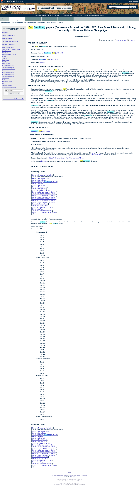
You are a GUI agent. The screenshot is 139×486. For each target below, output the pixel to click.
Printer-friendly (122, 40)
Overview (5, 32)
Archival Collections (30, 22)
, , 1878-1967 (48, 59)
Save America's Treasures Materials (11, 49)
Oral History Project (7, 81)
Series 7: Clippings (38, 185)
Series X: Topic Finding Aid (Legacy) (44, 212)
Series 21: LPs (37, 209)
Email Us (132, 40)
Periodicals (5, 52)
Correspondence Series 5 (8, 72)
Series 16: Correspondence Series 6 (44, 200)
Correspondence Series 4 (8, 70)
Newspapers (5, 60)
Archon (68, 483)
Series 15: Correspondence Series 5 (44, 199)
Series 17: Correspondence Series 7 (44, 202)
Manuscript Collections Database (54, 8)
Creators (49, 19)
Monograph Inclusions (7, 47)
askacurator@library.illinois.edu (94, 15)
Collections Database (17, 22)
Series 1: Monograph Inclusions (42, 175)
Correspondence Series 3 (8, 69)
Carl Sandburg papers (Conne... (47, 22)
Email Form (72, 476)
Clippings (4, 58)
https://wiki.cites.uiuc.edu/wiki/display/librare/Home (66, 158)
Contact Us (135, 1)
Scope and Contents (8, 35)
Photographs (5, 79)
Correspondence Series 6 (8, 74)
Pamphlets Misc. (6, 51)
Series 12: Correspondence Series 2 (44, 194)
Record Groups (65, 19)
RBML (8, 22)
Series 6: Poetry (37, 183)
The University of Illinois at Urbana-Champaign (74, 484)
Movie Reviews (6, 63)
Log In (130, 1)
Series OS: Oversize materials (42, 211)
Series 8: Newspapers (39, 187)
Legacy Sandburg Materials (9, 54)
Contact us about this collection (13, 99)
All (32, 214)
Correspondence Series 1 (8, 65)
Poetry (4, 56)
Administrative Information (10, 41)
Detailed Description (8, 44)
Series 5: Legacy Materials (44, 182)
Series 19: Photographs (40, 205)
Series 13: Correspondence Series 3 (44, 195)
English (42, 62)
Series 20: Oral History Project (42, 207)
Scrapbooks (5, 61)
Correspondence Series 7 (8, 76)
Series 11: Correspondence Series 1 (44, 192)
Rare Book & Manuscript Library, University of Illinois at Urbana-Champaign (69, 475)
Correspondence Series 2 (8, 67)
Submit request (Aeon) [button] (106, 40)
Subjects (33, 19)
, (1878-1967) (54, 53)
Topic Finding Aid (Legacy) (9, 87)
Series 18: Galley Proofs (40, 204)
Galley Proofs (5, 78)
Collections (17, 19)
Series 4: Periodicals (39, 180)
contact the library (97, 155)
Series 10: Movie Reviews (40, 190)
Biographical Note (7, 38)
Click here (43, 161)
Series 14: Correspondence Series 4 (44, 197)
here (93, 153)
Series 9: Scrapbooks (39, 188)
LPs (3, 83)
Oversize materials (7, 85)
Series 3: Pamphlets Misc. (40, 178)
